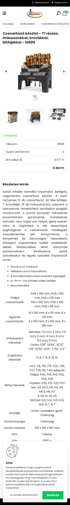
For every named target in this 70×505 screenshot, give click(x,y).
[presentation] (6, 71)
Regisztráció (61, 2)
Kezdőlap (8, 24)
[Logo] (35, 13)
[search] (58, 13)
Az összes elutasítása (24, 495)
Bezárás (53, 495)
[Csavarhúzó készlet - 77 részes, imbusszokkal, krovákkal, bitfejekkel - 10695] (35, 71)
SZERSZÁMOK (27, 24)
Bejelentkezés (42, 2)
